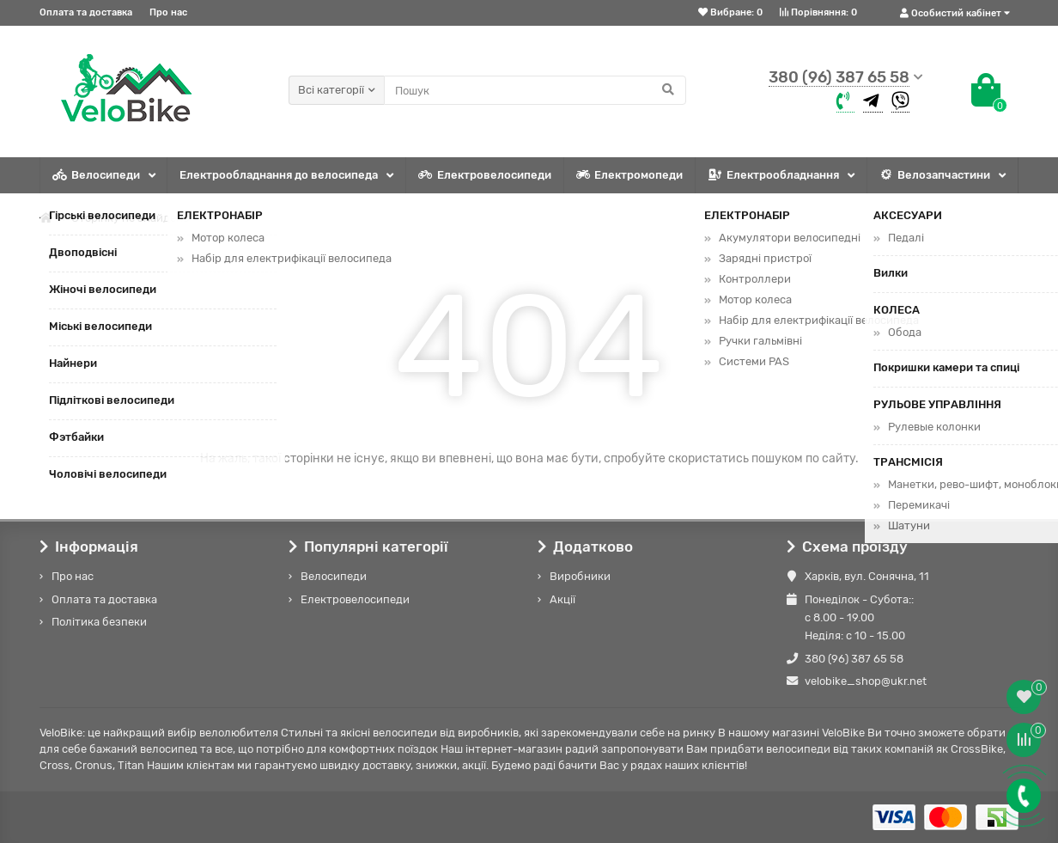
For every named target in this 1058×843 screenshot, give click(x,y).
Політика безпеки (99, 621)
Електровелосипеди (484, 176)
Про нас (168, 12)
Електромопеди (630, 176)
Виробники (580, 576)
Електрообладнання (773, 176)
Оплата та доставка (86, 12)
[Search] (535, 90)
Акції (562, 599)
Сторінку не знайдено (130, 217)
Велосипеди (96, 176)
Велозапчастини (934, 176)
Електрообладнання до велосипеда (278, 174)
